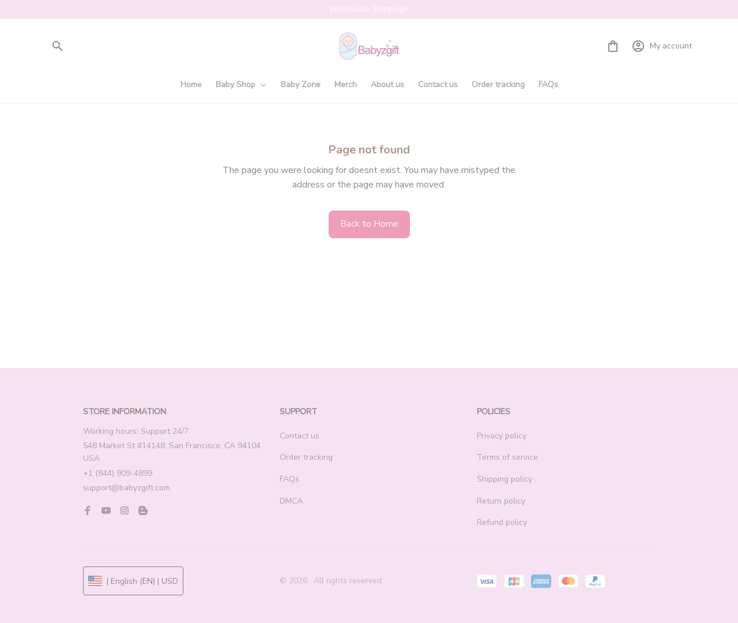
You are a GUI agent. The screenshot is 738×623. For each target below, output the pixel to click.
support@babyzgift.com (126, 487)
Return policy (501, 501)
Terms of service (507, 457)
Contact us (299, 435)
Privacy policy (501, 435)
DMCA (291, 501)
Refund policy (502, 522)
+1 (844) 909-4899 (117, 473)
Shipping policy (504, 479)
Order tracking (306, 457)
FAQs (289, 479)
